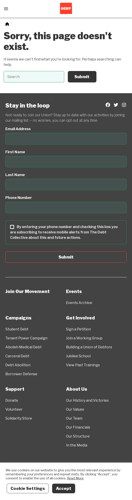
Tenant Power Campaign (26, 338)
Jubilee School (78, 356)
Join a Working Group (84, 338)
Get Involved (80, 318)
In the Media (76, 445)
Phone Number (18, 198)
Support (14, 389)
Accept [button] (63, 488)
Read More (75, 478)
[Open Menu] (6, 9)
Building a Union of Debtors (89, 347)
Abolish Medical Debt (23, 347)
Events (74, 291)
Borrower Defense (21, 374)
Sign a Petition (78, 329)
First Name (15, 152)
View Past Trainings (83, 365)
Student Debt (16, 329)
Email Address (18, 129)
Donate (11, 400)
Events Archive (79, 303)
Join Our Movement (27, 291)
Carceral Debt (17, 356)
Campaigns (18, 318)
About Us (76, 389)
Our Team (74, 418)
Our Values (75, 409)
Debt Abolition (17, 365)
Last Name (15, 175)
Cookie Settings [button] (28, 488)
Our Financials (78, 427)
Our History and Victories (87, 400)
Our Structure (78, 436)
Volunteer (14, 409)
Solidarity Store (18, 418)
